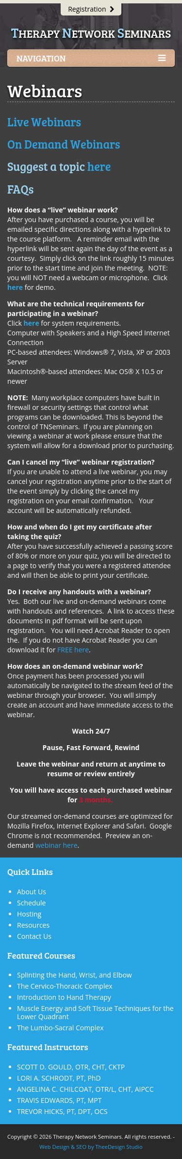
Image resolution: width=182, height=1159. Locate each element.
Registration (91, 9)
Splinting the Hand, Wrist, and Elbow (74, 974)
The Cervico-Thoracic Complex (65, 986)
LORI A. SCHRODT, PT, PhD (59, 1078)
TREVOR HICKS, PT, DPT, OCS (62, 1111)
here (99, 166)
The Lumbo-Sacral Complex (60, 1027)
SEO (81, 1146)
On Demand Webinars (63, 144)
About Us (31, 891)
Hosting (29, 913)
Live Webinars (44, 122)
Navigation (91, 58)
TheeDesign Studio (118, 1146)
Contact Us (34, 936)
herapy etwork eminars (91, 33)
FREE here (73, 649)
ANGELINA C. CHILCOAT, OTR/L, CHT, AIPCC (85, 1089)
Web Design (54, 1146)
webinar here (56, 845)
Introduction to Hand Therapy (64, 997)
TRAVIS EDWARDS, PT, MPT (59, 1100)
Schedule (31, 902)
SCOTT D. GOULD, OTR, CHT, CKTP (71, 1066)
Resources (33, 925)
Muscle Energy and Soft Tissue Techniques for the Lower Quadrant (95, 1012)
